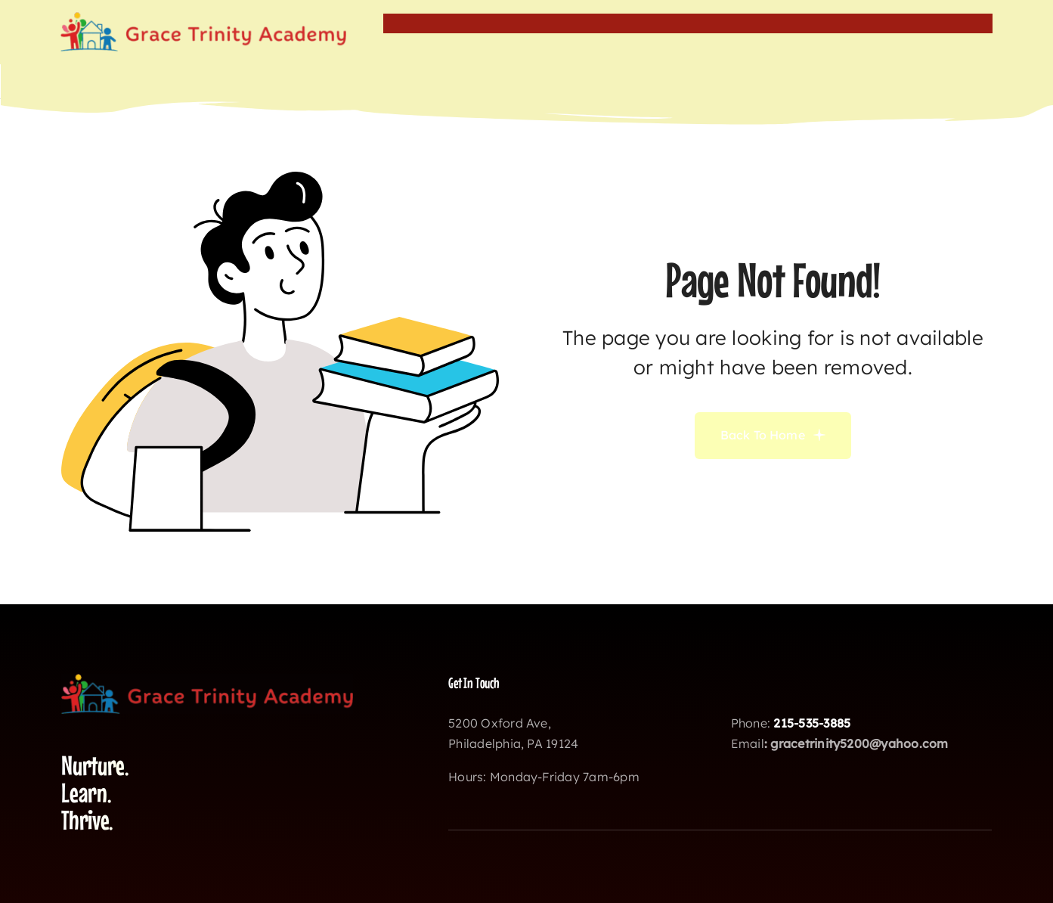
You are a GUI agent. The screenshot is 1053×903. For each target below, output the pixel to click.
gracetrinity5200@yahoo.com (859, 743)
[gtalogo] (203, 18)
